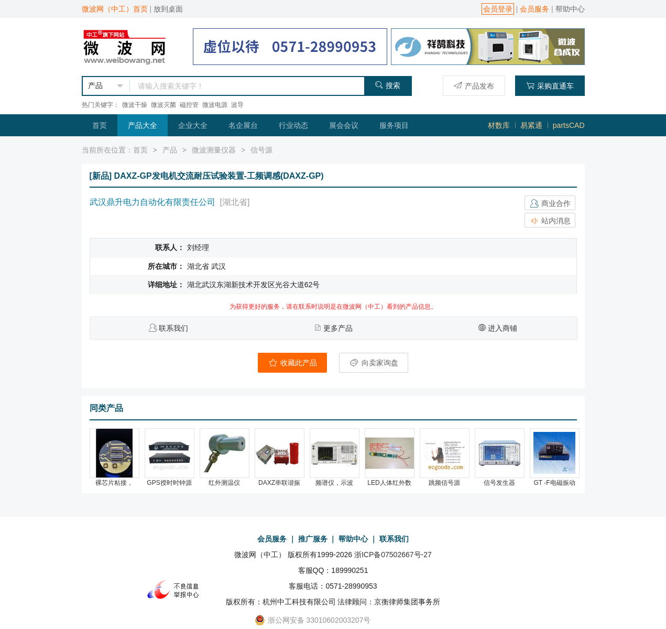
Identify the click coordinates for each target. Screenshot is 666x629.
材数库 (499, 125)
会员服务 (534, 9)
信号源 (261, 150)
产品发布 (474, 85)
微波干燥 (134, 105)
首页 (99, 125)
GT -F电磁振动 (554, 482)
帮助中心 (570, 9)
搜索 (387, 85)
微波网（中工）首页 (115, 9)
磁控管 (189, 105)
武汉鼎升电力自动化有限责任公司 (152, 202)
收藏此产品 (292, 363)
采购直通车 (550, 85)
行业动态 (293, 125)
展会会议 (343, 125)
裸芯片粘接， (114, 482)
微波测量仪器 (214, 150)
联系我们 (173, 328)
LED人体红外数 (389, 482)
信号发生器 (499, 482)
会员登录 (497, 9)
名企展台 (243, 125)
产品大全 (142, 125)
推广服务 (312, 539)
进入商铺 (502, 328)
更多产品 (338, 328)
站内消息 (550, 220)
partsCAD (569, 125)
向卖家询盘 (373, 363)
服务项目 (394, 125)
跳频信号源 (444, 482)
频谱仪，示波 (334, 482)
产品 (169, 150)
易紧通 (531, 125)
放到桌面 (168, 9)
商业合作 (550, 203)
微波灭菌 (163, 105)
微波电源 (214, 105)
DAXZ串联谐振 (279, 482)
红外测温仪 (224, 482)
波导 (237, 105)
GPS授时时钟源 (169, 482)
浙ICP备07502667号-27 (393, 554)
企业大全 (193, 125)
